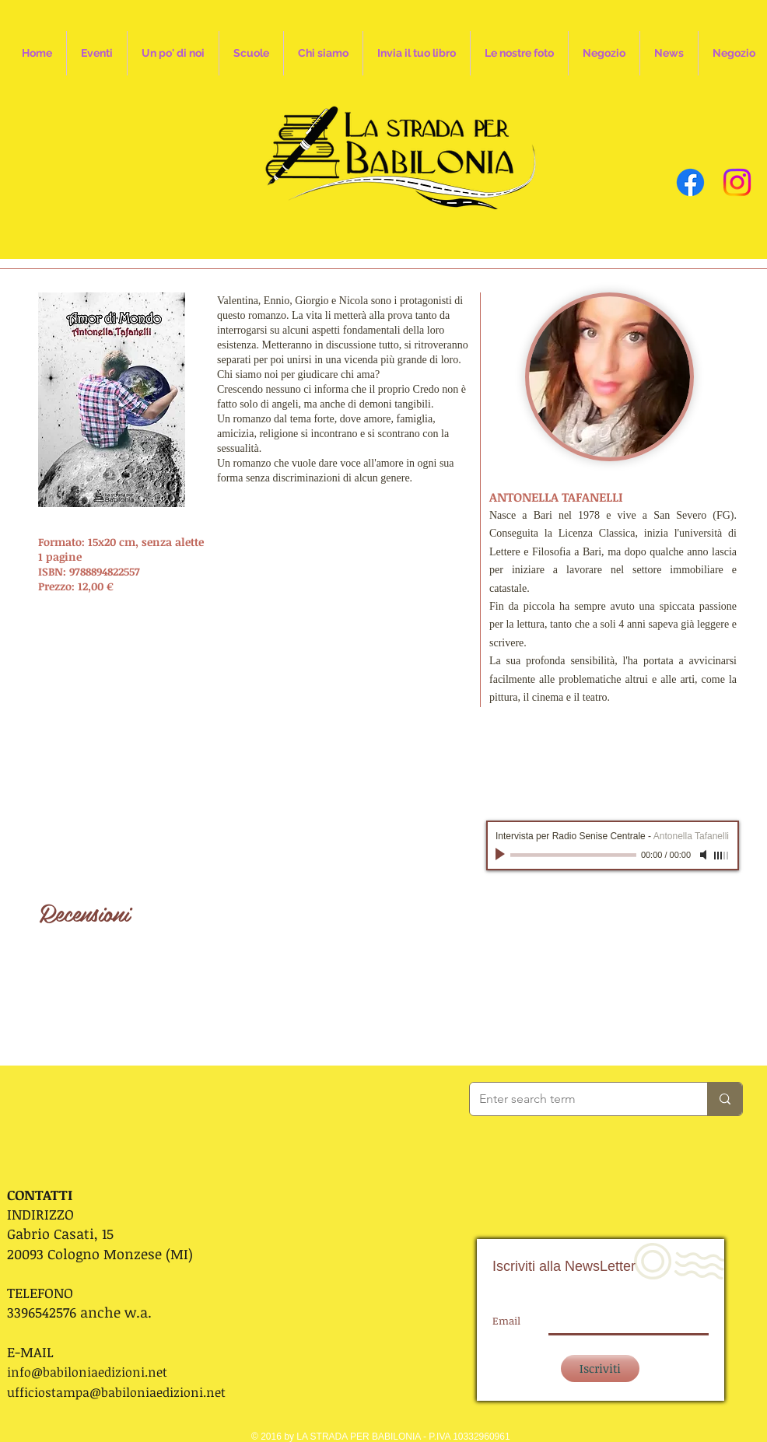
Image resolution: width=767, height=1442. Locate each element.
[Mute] (705, 855)
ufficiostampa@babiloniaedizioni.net (116, 1392)
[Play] (502, 855)
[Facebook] (690, 182)
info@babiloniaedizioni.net (87, 1372)
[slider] (722, 855)
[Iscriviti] (600, 1368)
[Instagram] (737, 182)
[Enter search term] (576, 1099)
